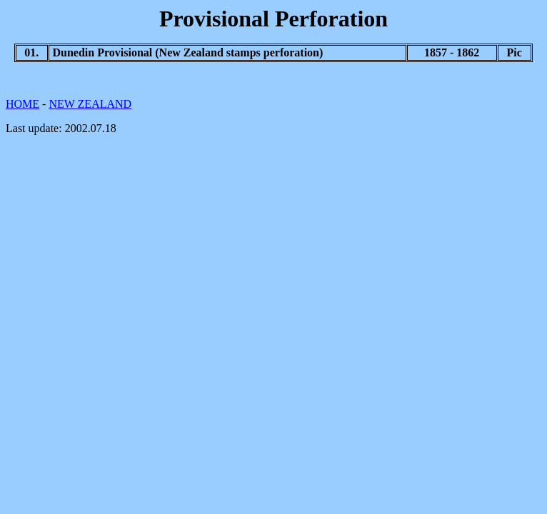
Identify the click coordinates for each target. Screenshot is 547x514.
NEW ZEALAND (90, 104)
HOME (22, 104)
